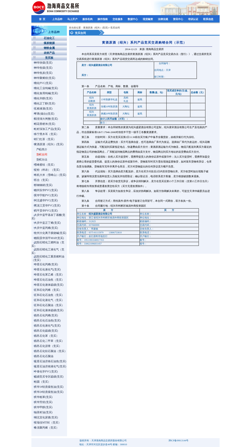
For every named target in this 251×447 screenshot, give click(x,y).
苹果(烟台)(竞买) (44, 113)
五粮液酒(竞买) (43, 108)
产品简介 (41, 149)
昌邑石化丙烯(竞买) (46, 315)
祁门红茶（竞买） (45, 139)
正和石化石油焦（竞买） (49, 295)
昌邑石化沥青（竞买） (48, 346)
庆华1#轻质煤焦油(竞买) (48, 386)
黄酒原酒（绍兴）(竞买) (48, 144)
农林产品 (49, 52)
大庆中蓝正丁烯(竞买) (47, 222)
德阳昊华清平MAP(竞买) (49, 238)
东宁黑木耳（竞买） (46, 134)
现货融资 (148, 19)
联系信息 (208, 19)
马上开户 (72, 19)
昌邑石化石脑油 (43, 356)
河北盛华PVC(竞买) (46, 200)
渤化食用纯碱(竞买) (46, 93)
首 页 (42, 19)
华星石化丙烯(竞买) (46, 264)
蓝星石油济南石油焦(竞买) (50, 361)
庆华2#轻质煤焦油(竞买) (48, 391)
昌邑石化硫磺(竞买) (46, 330)
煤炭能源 (49, 43)
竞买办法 (41, 159)
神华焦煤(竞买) (43, 67)
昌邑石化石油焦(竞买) (47, 320)
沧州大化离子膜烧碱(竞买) (50, 233)
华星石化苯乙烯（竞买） (49, 274)
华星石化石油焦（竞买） (49, 279)
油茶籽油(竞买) (43, 412)
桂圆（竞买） (42, 381)
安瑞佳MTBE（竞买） (47, 422)
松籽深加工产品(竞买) (47, 129)
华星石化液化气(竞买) (47, 269)
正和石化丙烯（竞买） (48, 289)
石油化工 (49, 38)
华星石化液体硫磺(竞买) (48, 284)
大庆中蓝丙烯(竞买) (46, 227)
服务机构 (87, 19)
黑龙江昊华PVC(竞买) (47, 205)
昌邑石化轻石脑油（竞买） (50, 351)
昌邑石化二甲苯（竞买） (49, 340)
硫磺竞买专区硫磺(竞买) (48, 376)
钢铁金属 (49, 48)
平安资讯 (39, 25)
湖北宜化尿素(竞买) (46, 417)
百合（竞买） (42, 180)
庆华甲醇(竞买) (43, 407)
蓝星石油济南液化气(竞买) (50, 366)
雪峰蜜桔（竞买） (45, 164)
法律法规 (163, 19)
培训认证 (193, 19)
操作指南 (102, 19)
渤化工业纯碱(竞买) (46, 88)
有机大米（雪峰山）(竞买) (50, 174)
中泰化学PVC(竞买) (46, 371)
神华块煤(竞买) (43, 62)
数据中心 (133, 19)
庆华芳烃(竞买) (43, 402)
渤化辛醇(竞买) (43, 98)
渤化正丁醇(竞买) (44, 103)
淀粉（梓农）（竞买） (48, 169)
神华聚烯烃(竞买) (44, 78)
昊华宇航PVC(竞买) (46, 195)
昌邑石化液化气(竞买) (47, 325)
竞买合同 (41, 154)
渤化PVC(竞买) (43, 83)
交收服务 (118, 19)
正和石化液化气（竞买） (49, 300)
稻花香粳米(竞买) (44, 123)
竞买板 (49, 57)
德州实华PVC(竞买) (46, 190)
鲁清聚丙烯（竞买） (46, 427)
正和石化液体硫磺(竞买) (48, 310)
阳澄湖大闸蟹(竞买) (46, 118)
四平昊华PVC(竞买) (46, 210)
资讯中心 (178, 19)
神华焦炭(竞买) (43, 72)
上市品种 (57, 19)
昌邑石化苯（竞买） (46, 335)
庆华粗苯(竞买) (43, 397)
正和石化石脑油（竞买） (49, 305)
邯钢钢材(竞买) (43, 185)
